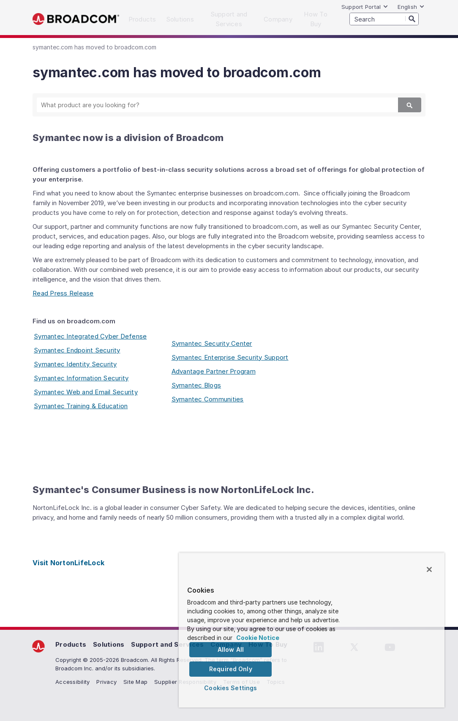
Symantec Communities (208, 399)
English (411, 6)
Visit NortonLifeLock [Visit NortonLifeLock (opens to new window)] (68, 562)
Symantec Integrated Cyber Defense (90, 336)
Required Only (230, 668)
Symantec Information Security (81, 378)
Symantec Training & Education (81, 406)
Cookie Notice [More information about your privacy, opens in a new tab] (257, 637)
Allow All (231, 649)
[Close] (429, 569)
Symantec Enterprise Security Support (230, 357)
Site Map (135, 681)
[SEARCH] (384, 19)
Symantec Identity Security (75, 364)
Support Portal (365, 6)
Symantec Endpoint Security (77, 350)
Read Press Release (63, 293)
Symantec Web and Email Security (86, 392)
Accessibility (72, 681)
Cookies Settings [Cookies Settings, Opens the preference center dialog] (230, 687)
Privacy (106, 681)
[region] (311, 630)
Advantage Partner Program (214, 371)
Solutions (108, 644)
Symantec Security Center (212, 343)
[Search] (412, 18)
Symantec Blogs (196, 385)
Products (70, 644)
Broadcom (76, 19)
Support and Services (167, 644)
